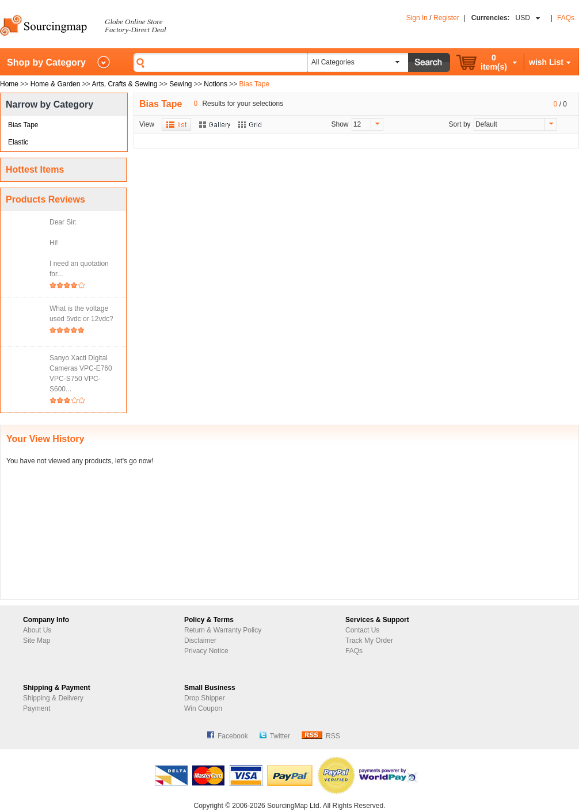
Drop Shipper (204, 698)
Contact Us (362, 630)
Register (446, 18)
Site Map (36, 640)
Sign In (417, 18)
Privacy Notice (206, 651)
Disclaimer (200, 640)
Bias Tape (23, 125)
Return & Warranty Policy (222, 630)
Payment (36, 708)
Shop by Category (46, 62)
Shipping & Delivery (53, 698)
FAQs (565, 18)
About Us (37, 630)
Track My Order (369, 640)
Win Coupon (203, 708)
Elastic (18, 142)
